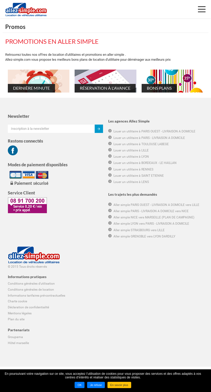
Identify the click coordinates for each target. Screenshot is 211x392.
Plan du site (16, 319)
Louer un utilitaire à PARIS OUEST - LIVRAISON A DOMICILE (154, 131)
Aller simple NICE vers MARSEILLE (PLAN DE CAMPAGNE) (153, 217)
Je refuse (96, 385)
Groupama (15, 337)
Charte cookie (17, 301)
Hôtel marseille (18, 343)
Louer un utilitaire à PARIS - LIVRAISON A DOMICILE (149, 138)
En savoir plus (119, 385)
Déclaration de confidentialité (28, 307)
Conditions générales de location (31, 289)
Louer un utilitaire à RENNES (133, 169)
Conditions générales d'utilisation (31, 283)
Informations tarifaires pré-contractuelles (36, 295)
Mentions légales (20, 313)
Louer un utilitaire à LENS (131, 182)
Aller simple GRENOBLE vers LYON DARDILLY (144, 236)
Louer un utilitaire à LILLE (131, 150)
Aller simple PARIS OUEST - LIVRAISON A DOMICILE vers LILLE (156, 205)
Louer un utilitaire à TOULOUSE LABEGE (141, 144)
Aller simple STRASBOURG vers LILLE (139, 230)
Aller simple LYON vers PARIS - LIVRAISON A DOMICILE (151, 223)
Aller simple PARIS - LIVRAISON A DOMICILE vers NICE (151, 211)
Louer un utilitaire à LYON (131, 156)
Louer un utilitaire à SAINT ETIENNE (138, 175)
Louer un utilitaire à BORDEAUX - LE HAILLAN (145, 163)
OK (79, 385)
